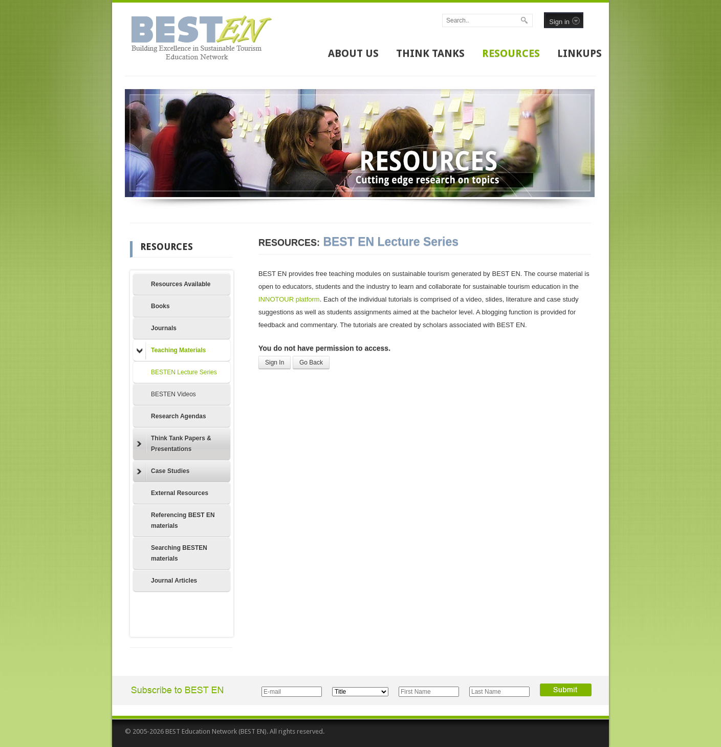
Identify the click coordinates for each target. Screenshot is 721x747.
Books (160, 306)
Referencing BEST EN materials (183, 520)
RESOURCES (511, 53)
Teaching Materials (171, 350)
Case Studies (163, 471)
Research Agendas (178, 416)
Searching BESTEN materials (179, 553)
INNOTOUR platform (289, 299)
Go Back (311, 362)
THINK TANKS (430, 53)
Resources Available (181, 284)
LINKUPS (579, 53)
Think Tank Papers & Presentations (174, 444)
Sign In (274, 362)
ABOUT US (353, 53)
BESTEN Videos (173, 394)
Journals (164, 328)
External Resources (179, 493)
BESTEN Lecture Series (184, 372)
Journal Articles (174, 580)
